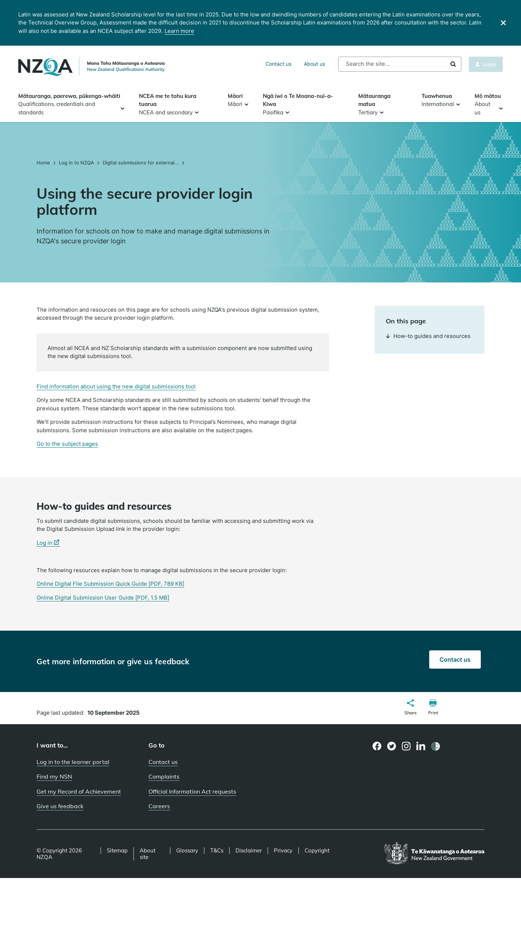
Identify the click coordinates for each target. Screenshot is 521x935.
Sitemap (117, 850)
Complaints (164, 776)
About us (314, 64)
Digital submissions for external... (141, 163)
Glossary (187, 850)
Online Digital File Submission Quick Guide (110, 583)
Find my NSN (54, 776)
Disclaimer (248, 850)
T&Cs (216, 850)
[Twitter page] (391, 746)
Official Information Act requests (192, 791)
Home (44, 163)
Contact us (278, 64)
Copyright (317, 850)
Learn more (179, 30)
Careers (159, 806)
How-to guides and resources (428, 335)
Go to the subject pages (67, 443)
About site (147, 853)
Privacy (283, 850)
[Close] (503, 23)
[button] (410, 708)
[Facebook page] (377, 746)
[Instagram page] (406, 746)
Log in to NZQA (76, 163)
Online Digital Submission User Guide (103, 597)
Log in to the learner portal (73, 761)
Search (453, 64)
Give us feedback (60, 806)
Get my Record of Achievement (79, 791)
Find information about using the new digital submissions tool (116, 386)
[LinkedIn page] (421, 746)
